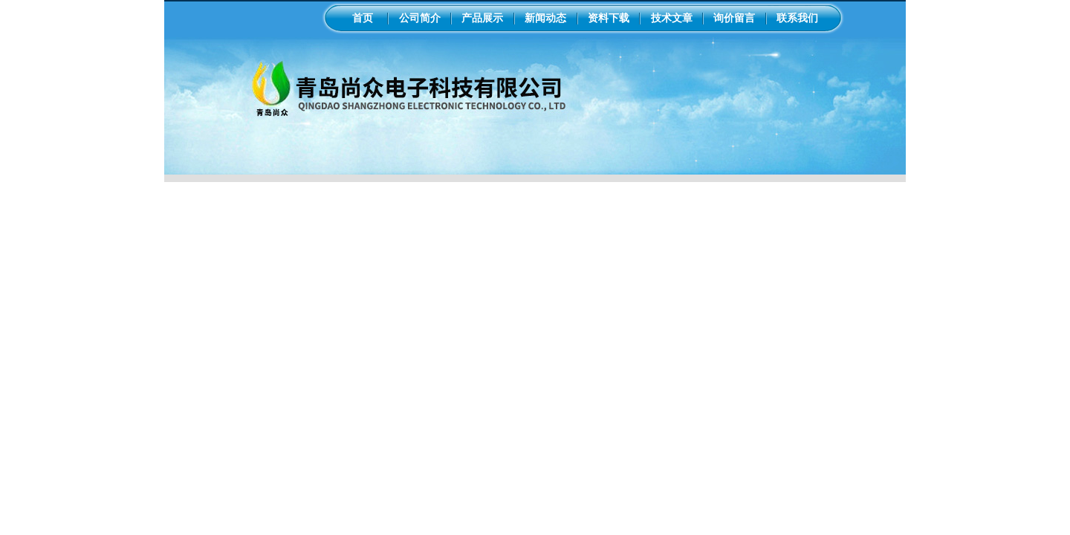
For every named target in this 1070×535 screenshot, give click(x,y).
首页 (362, 18)
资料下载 (608, 18)
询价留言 (734, 18)
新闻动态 (545, 18)
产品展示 (482, 18)
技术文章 (672, 18)
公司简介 (420, 18)
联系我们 (797, 18)
